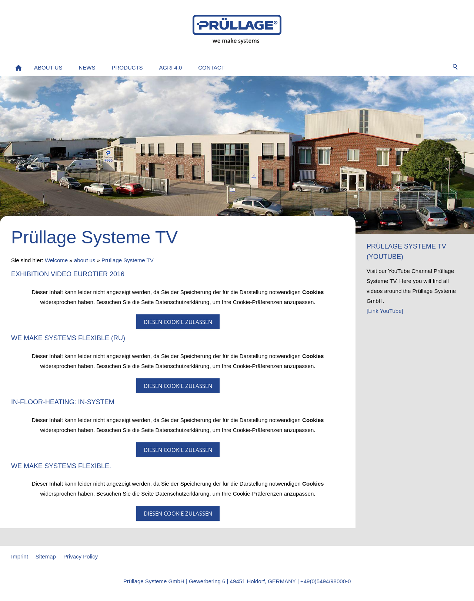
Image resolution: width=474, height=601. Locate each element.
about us (85, 260)
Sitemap (46, 556)
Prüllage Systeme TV (127, 260)
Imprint (19, 556)
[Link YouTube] (385, 311)
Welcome (56, 260)
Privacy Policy (80, 556)
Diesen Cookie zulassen (178, 321)
